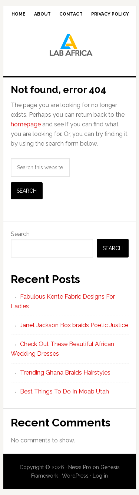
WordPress (75, 476)
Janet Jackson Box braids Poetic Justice (74, 325)
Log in (100, 476)
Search (20, 233)
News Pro (79, 467)
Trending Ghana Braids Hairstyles (65, 372)
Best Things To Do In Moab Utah (64, 391)
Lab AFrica (69, 46)
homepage (26, 124)
